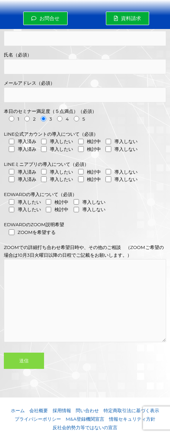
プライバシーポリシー (38, 419)
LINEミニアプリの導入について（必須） (85, 173)
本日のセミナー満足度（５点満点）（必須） (85, 116)
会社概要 (38, 410)
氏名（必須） (85, 63)
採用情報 (62, 410)
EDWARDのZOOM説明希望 (85, 229)
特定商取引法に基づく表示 (131, 410)
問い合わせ (87, 410)
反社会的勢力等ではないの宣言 (85, 427)
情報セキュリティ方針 (132, 419)
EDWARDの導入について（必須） (85, 203)
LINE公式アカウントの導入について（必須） (85, 142)
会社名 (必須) (85, 35)
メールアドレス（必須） (85, 91)
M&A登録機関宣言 (85, 419)
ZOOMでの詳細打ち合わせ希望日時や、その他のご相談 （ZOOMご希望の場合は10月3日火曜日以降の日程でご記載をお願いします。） (85, 304)
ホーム (18, 410)
